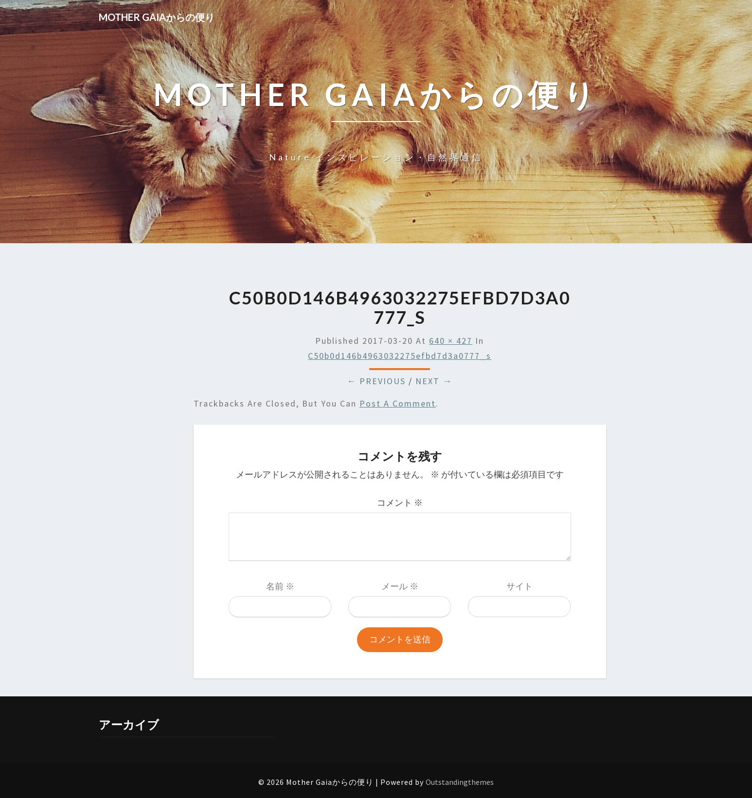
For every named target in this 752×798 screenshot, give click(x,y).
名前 (280, 586)
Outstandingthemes (460, 782)
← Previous (376, 381)
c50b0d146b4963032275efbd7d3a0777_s (399, 355)
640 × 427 (450, 340)
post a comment (397, 403)
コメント (400, 502)
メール (399, 586)
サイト (519, 586)
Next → (433, 381)
